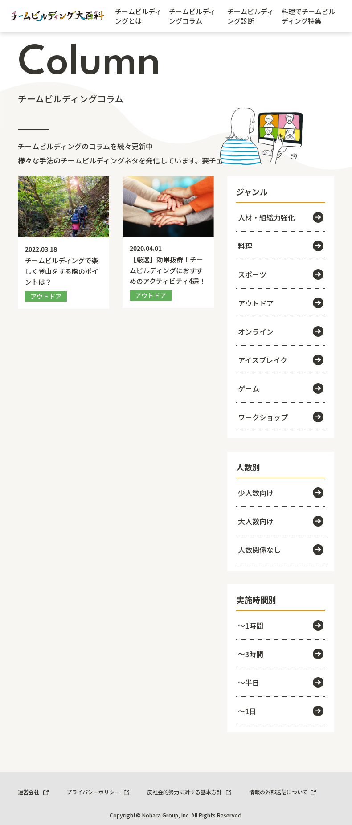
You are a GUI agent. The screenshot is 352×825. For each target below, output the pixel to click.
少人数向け (280, 492)
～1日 (280, 711)
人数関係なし (280, 549)
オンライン (280, 331)
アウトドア (280, 303)
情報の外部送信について (282, 792)
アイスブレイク (280, 360)
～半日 (280, 682)
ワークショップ (280, 417)
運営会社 (33, 792)
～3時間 (280, 654)
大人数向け (280, 521)
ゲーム (280, 388)
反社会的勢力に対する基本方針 (189, 792)
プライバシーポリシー (97, 792)
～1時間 (280, 625)
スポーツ (280, 274)
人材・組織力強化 (280, 217)
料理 (280, 246)
